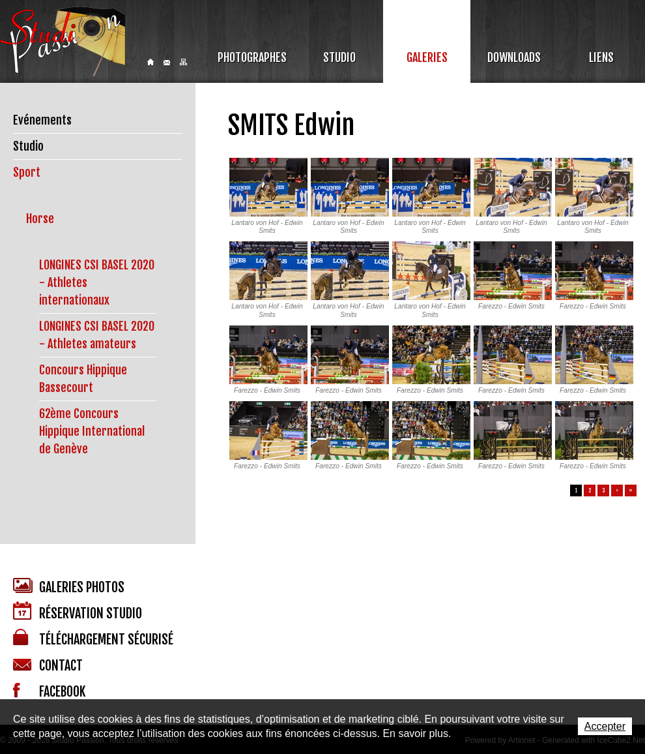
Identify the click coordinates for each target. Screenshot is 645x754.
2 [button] (590, 490)
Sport (26, 172)
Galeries (427, 57)
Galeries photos (68, 587)
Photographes (252, 57)
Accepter (604, 726)
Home (150, 62)
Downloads (514, 57)
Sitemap (183, 62)
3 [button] (603, 490)
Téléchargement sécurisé (93, 638)
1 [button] (576, 490)
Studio (339, 57)
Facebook (49, 691)
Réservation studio (77, 611)
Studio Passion (62, 41)
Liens (601, 57)
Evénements (42, 120)
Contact (167, 62)
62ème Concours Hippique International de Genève (92, 431)
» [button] (631, 490)
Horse (40, 218)
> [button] (617, 490)
